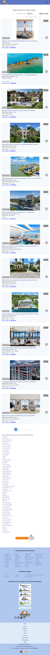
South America (29, 576)
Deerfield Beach (6, 459)
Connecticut (8, 559)
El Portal (4, 463)
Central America (39, 575)
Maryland (17, 561)
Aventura (4, 436)
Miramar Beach (6, 502)
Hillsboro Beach (6, 474)
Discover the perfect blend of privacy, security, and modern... (19, 110)
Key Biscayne (5, 482)
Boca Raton (5, 443)
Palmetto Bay (6, 512)
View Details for (9, 47)
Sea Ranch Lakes (7, 522)
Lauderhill (5, 489)
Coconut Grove (6, 448)
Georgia (7, 564)
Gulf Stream (5, 469)
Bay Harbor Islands (7, 440)
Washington (38, 563)
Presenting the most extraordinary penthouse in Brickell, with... (19, 347)
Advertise (25, 628)
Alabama (7, 554)
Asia (6, 575)
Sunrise (4, 527)
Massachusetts (19, 563)
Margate (4, 492)
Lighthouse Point (7, 491)
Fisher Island (5, 464)
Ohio (26, 564)
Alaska (6, 555)
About (25, 630)
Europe (7, 576)
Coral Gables (5, 451)
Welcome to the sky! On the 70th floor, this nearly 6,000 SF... (18, 415)
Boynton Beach (6, 445)
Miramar (4, 501)
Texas (36, 559)
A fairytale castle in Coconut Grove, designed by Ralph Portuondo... (20, 144)
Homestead (5, 479)
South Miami (5, 524)
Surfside (4, 529)
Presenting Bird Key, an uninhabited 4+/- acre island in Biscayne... (20, 75)
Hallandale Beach (7, 471)
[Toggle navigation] (47, 2)
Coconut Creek (6, 446)
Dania (3, 456)
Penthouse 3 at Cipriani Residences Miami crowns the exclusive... (20, 41)
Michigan (17, 564)
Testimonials (25, 637)
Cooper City (5, 450)
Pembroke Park (6, 514)
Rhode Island (38, 555)
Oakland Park (6, 510)
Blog (25, 642)
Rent (25, 623)
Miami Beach (5, 496)
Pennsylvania (38, 554)
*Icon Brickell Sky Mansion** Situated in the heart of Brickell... (19, 381)
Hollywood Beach (7, 477)
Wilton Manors (6, 532)
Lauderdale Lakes (7, 487)
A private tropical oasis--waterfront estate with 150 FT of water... (20, 314)
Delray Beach (6, 461)
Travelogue (25, 640)
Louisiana (17, 557)
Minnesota (18, 566)
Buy (25, 626)
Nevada (27, 555)
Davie (3, 458)
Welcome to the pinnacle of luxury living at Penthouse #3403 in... (20, 246)
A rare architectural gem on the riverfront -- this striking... (18, 212)
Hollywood (5, 476)
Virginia (37, 561)
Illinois (16, 554)
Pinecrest (5, 517)
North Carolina (29, 563)
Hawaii (6, 566)
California (7, 557)
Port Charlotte (6, 520)
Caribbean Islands (30, 575)
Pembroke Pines (6, 515)
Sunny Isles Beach (7, 525)
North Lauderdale (7, 505)
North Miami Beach (7, 509)
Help (25, 633)
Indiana (17, 555)
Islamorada (5, 481)
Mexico (17, 576)
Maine (16, 559)
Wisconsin (38, 564)
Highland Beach (6, 473)
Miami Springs (6, 499)
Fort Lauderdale (6, 466)
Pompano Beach (6, 519)
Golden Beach (6, 468)
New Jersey (28, 559)
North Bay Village (7, 504)
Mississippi (28, 554)
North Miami (5, 507)
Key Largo (5, 484)
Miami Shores (6, 497)
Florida (7, 563)
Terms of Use (35, 648)
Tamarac (4, 530)
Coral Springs (6, 453)
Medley (4, 494)
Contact (25, 635)
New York (27, 561)
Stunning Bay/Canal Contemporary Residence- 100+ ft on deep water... (21, 178)
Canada (17, 575)
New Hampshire (29, 557)
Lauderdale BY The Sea (8, 486)
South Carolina (39, 557)
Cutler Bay (5, 454)
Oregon (27, 566)
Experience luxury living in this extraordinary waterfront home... (19, 280)
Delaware (7, 561)
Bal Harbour (5, 438)
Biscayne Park (6, 441)
